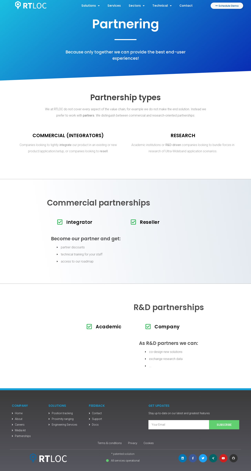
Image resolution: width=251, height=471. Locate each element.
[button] (227, 6)
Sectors (137, 5)
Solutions (90, 5)
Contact (186, 6)
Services (114, 6)
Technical (162, 5)
